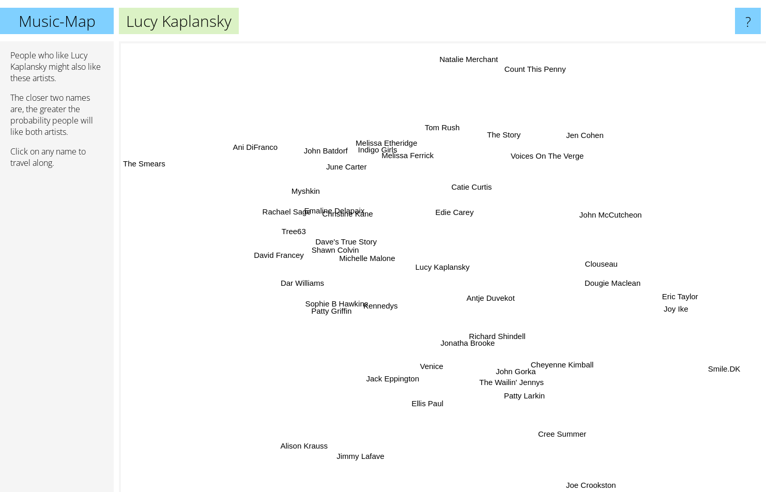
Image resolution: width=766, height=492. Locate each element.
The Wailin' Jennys (513, 379)
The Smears (144, 165)
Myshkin (308, 193)
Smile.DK (715, 366)
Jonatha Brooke (469, 346)
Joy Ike (668, 305)
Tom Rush (441, 131)
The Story (501, 138)
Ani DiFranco (235, 145)
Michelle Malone (366, 262)
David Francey (286, 254)
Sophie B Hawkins (344, 307)
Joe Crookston (591, 485)
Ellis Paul (415, 411)
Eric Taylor (680, 291)
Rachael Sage (293, 214)
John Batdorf (327, 150)
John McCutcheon (603, 219)
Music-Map (57, 21)
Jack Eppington (395, 371)
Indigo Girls (375, 138)
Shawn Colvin (319, 253)
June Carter (351, 171)
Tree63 (298, 232)
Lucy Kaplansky (443, 267)
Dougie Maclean (616, 273)
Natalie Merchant (468, 66)
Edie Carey (459, 212)
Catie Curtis (483, 187)
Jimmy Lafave (362, 445)
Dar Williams (295, 295)
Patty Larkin (526, 399)
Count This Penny (533, 75)
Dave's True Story (351, 242)
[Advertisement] (57, 334)
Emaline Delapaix (345, 211)
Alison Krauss (307, 446)
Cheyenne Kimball (555, 359)
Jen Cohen (582, 137)
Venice (431, 360)
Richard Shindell (508, 346)
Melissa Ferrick (413, 141)
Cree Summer (562, 436)
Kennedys (383, 302)
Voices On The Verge (545, 158)
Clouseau (592, 263)
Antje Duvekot (495, 296)
